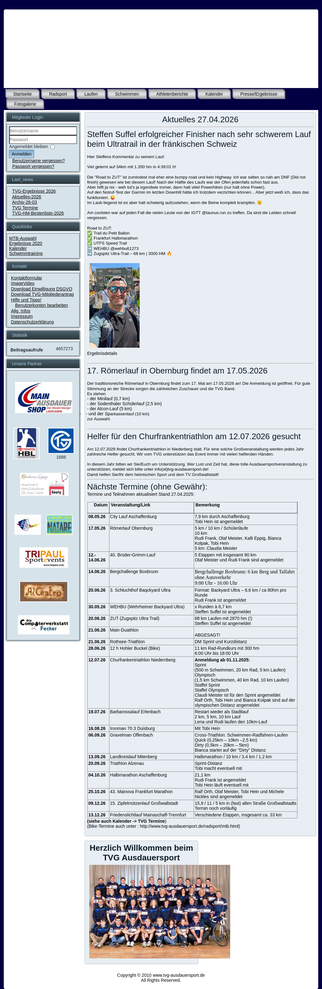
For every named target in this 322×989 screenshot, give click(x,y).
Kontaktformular (26, 277)
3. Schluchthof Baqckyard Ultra (140, 590)
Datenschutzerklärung (32, 321)
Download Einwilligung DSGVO (41, 288)
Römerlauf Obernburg (131, 528)
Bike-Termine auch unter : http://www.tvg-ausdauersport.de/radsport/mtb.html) (164, 826)
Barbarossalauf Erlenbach (135, 711)
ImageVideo (22, 283)
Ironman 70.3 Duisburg (132, 728)
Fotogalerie (25, 104)
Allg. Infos (20, 310)
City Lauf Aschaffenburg (133, 516)
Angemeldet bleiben (28, 146)
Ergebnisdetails (102, 353)
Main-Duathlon (124, 630)
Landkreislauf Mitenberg (133, 756)
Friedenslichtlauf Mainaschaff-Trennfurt (148, 814)
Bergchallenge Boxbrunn (134, 571)
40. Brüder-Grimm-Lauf (132, 554)
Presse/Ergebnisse (258, 94)
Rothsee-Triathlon (127, 641)
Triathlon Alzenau (127, 763)
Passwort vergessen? (33, 166)
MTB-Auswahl (22, 238)
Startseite (22, 94)
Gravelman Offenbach (131, 735)
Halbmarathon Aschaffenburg (138, 774)
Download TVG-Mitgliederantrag (42, 294)
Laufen (91, 94)
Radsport (58, 94)
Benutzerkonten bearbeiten (41, 305)
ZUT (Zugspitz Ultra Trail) (134, 618)
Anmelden (21, 154)
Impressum (22, 316)
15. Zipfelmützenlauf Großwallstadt (144, 803)
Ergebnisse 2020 (25, 243)
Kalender (214, 94)
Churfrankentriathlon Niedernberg (142, 659)
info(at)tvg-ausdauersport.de (181, 469)
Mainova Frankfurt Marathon (145, 791)
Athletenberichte (172, 94)
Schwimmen (127, 94)
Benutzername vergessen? (38, 160)
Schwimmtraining (26, 253)
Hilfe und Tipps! (26, 299)
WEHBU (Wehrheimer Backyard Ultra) (147, 606)
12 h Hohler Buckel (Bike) (135, 648)
